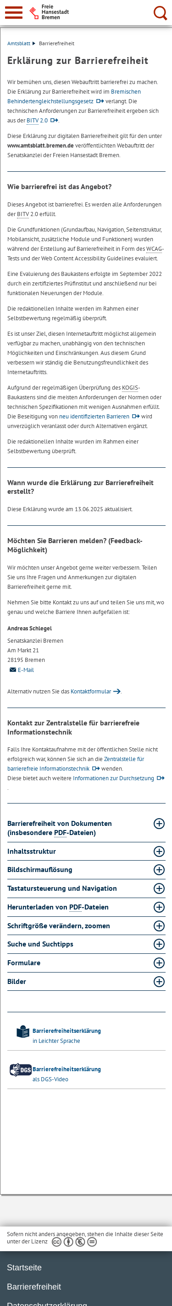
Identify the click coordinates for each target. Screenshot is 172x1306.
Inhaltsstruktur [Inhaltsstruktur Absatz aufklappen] (32, 851)
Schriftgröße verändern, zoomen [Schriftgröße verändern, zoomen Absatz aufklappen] (59, 925)
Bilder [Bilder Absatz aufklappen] (17, 981)
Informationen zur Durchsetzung (113, 778)
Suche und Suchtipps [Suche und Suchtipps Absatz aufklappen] (41, 943)
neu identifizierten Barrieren (94, 416)
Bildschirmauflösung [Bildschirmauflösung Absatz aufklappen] (40, 869)
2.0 (37, 120)
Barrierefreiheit (34, 1286)
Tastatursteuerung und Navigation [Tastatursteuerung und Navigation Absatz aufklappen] (63, 888)
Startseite (24, 1267)
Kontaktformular (91, 691)
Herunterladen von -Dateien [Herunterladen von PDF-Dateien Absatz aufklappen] (59, 907)
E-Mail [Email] (20, 670)
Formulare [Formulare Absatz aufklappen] (24, 962)
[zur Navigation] (14, 12)
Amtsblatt (21, 43)
